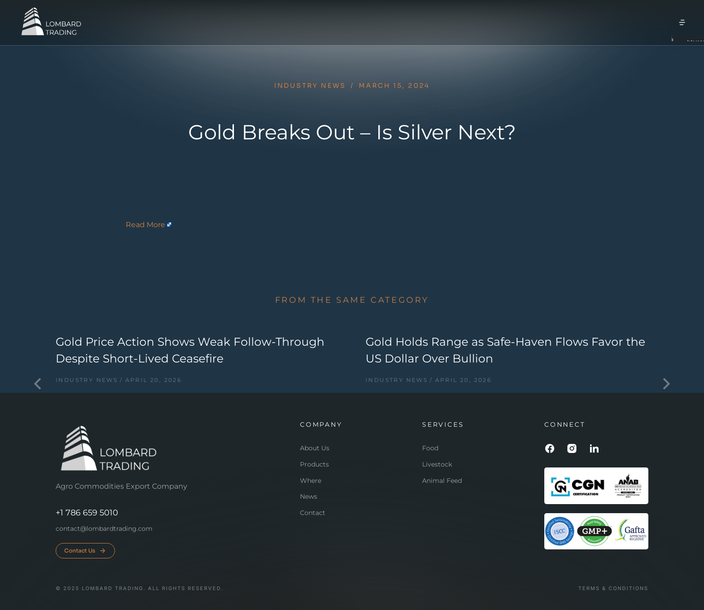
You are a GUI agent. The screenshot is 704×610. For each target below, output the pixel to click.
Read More (145, 224)
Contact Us (85, 550)
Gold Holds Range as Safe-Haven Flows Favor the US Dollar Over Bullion (505, 350)
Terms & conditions (613, 588)
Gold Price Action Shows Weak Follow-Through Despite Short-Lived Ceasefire (190, 350)
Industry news (310, 85)
